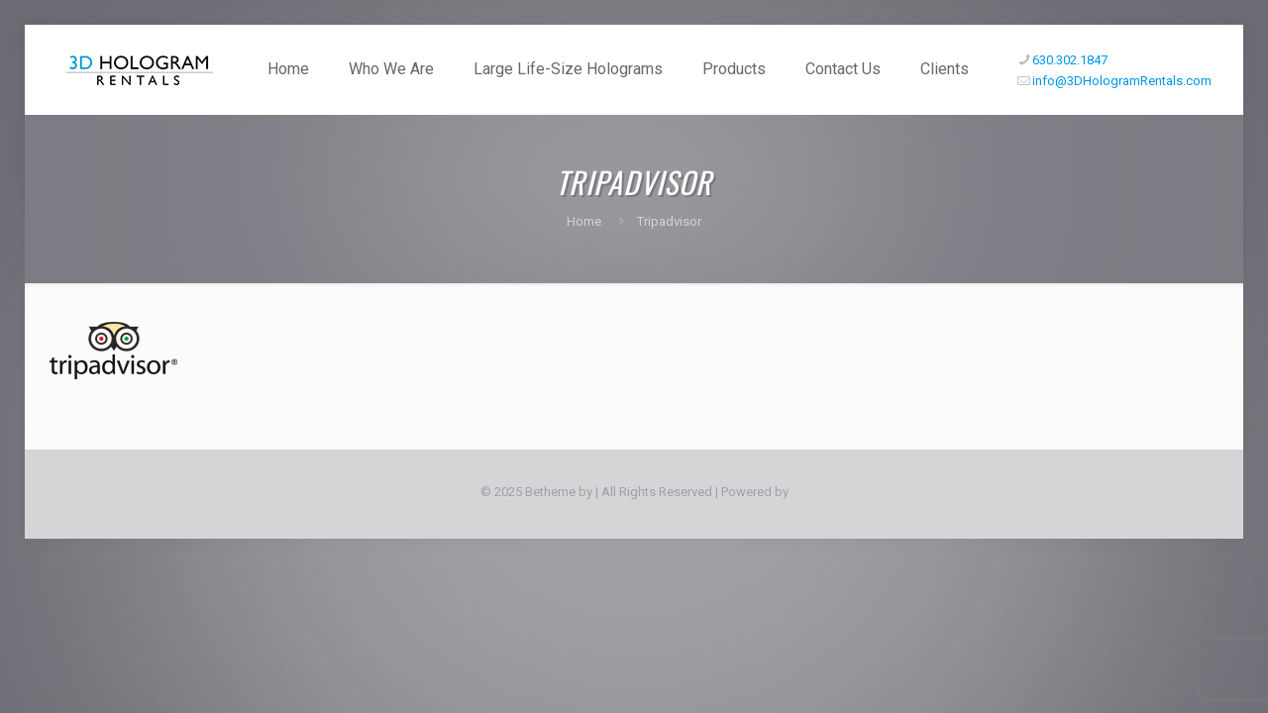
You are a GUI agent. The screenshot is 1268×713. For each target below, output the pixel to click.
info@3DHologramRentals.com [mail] (1122, 80)
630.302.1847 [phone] (1070, 59)
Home (584, 221)
